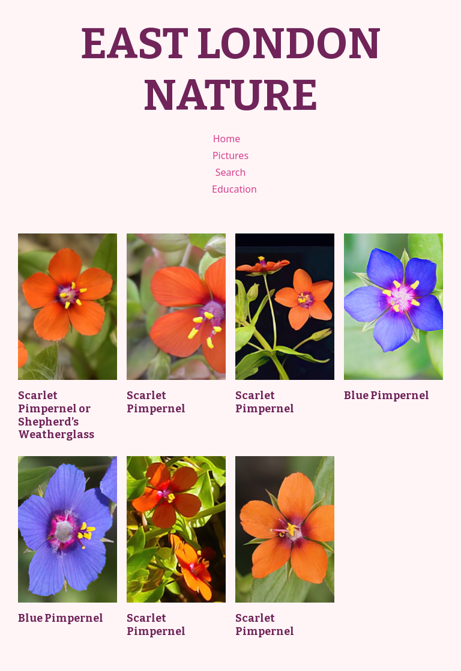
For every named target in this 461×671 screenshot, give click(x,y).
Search (230, 172)
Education (234, 189)
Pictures (230, 155)
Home (227, 138)
